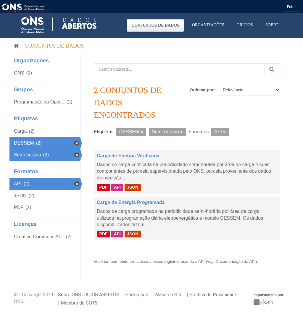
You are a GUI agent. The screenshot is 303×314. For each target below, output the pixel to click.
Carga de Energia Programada (131, 202)
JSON (132, 187)
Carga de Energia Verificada (128, 155)
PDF (103, 187)
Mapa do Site (169, 294)
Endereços (137, 294)
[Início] (16, 46)
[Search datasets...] (179, 69)
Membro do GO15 (79, 303)
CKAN (264, 302)
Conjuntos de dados (155, 25)
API (117, 187)
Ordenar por (202, 90)
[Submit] (272, 69)
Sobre (272, 25)
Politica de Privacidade (213, 294)
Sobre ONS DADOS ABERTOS (88, 294)
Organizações (208, 25)
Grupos (245, 25)
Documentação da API (236, 261)
